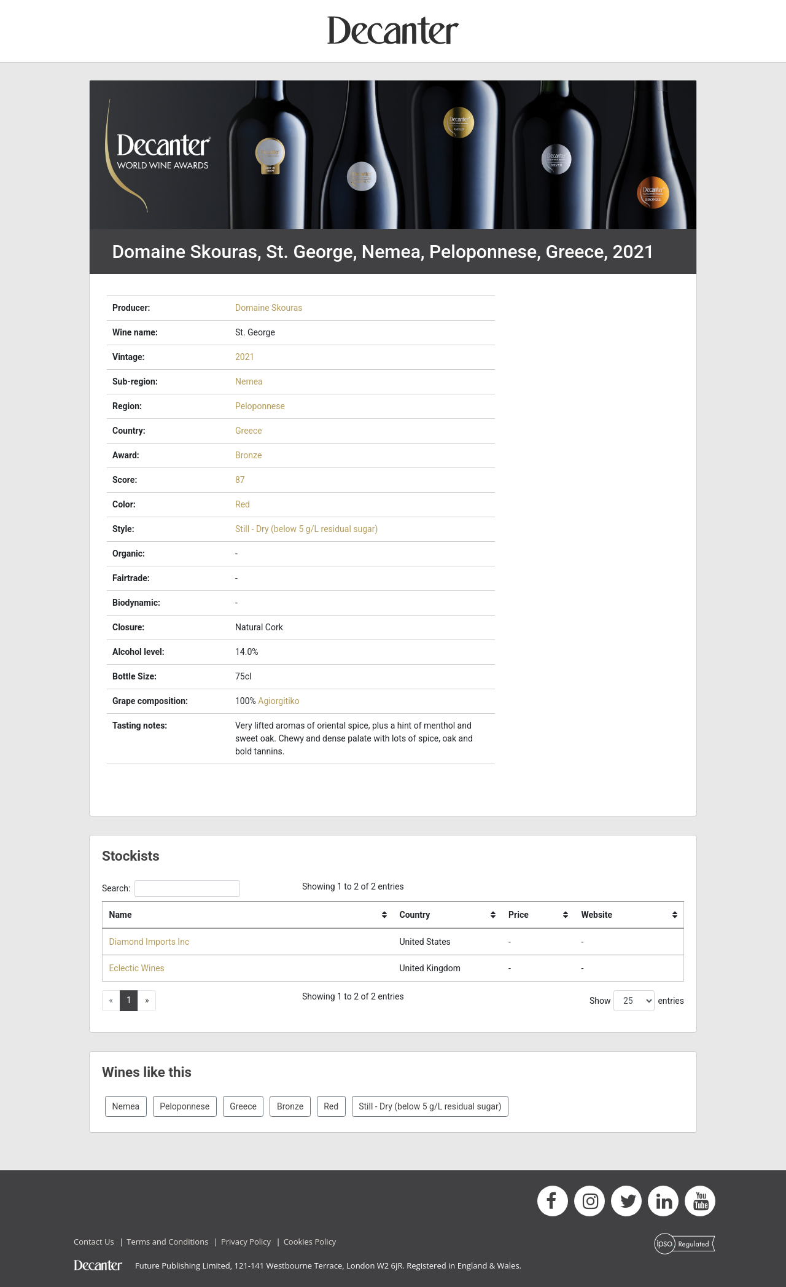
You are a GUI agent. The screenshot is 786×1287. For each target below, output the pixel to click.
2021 (244, 357)
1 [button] (128, 1000)
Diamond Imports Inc (149, 942)
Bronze (248, 455)
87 (240, 480)
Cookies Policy (310, 1241)
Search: (171, 888)
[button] (147, 1000)
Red (242, 504)
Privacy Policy (246, 1241)
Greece (248, 431)
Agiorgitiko (278, 701)
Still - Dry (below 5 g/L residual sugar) (306, 529)
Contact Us (94, 1241)
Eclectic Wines (137, 968)
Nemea (249, 381)
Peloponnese (260, 406)
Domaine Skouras (269, 308)
